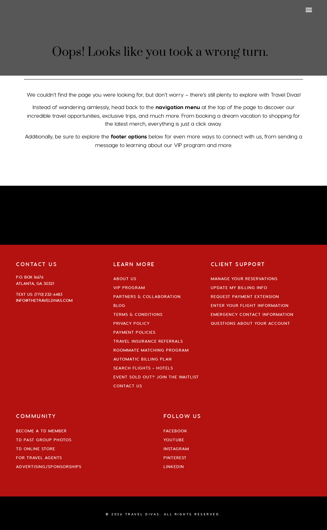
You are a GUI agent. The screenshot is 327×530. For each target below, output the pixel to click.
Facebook (175, 430)
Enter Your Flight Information (250, 305)
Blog (119, 305)
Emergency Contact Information (252, 314)
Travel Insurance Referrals (148, 341)
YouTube (174, 439)
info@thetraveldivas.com (44, 300)
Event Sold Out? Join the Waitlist (156, 376)
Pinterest (175, 457)
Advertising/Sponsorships (48, 466)
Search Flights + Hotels (143, 367)
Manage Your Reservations (244, 278)
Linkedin (174, 466)
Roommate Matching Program (151, 350)
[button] (309, 9)
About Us (124, 278)
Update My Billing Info (239, 287)
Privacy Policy (131, 323)
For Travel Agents (39, 457)
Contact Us (127, 385)
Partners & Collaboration (147, 296)
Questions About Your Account (250, 323)
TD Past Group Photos (44, 439)
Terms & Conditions (138, 314)
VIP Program (129, 287)
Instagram (176, 448)
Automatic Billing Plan (142, 359)
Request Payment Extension (245, 296)
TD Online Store (35, 448)
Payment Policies (134, 332)
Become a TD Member (41, 430)
